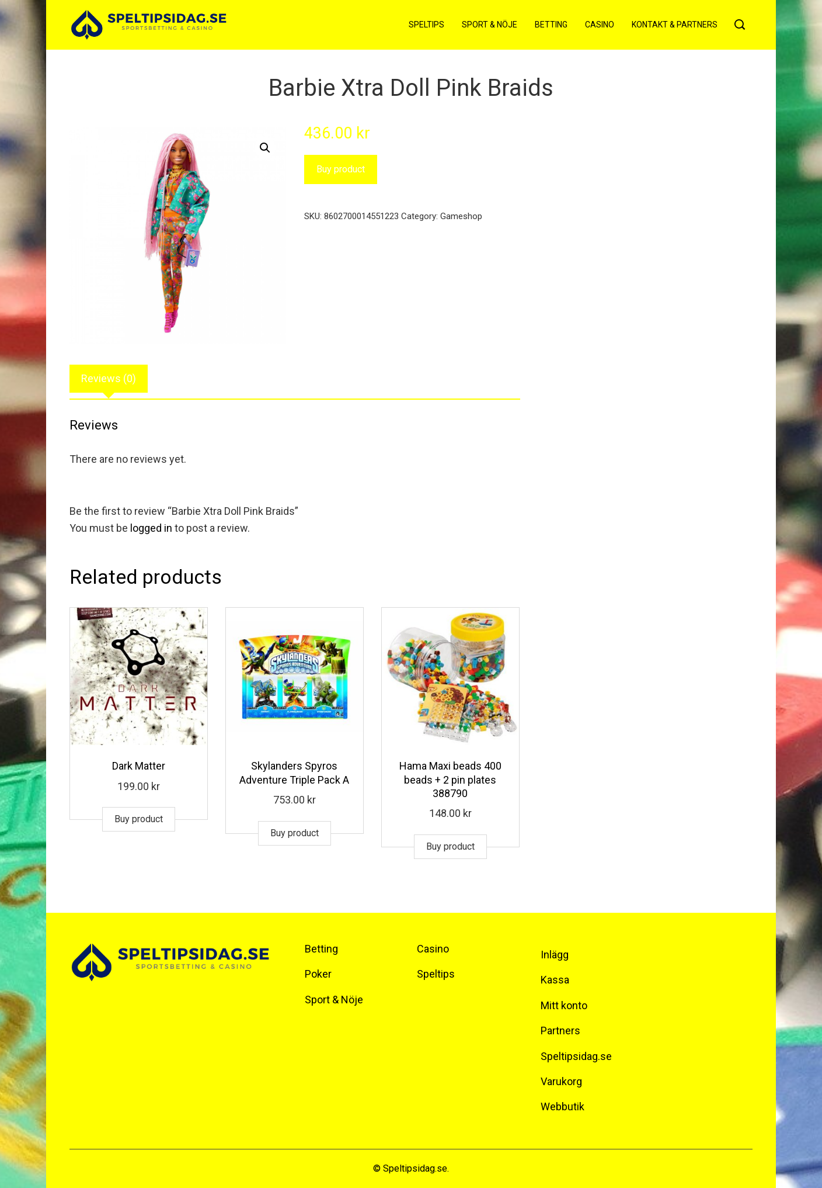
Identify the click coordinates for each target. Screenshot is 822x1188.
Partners (560, 1030)
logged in (151, 528)
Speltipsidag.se (576, 1056)
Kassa (555, 980)
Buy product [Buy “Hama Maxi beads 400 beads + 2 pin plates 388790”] (450, 846)
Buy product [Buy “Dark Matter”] (138, 819)
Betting (551, 24)
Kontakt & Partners (674, 24)
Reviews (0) (108, 378)
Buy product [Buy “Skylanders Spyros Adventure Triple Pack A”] (294, 833)
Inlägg (555, 954)
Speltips (426, 24)
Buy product (340, 169)
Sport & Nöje (489, 24)
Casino (599, 24)
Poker (318, 974)
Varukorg (561, 1081)
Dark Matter (138, 766)
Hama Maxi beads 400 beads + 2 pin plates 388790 (450, 779)
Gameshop (461, 216)
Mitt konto (564, 1005)
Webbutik (562, 1106)
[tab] (108, 379)
